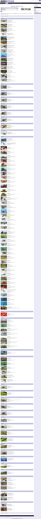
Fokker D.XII (9, 99)
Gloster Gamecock (9, 445)
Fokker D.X (8, 86)
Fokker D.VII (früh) (9, 20)
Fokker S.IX (8, 412)
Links (22, 518)
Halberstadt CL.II (9, 504)
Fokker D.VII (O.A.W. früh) (10, 37)
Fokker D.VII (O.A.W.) (10, 58)
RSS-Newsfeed (36, 5)
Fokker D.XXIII (9, 132)
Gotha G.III (8, 465)
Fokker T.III (8, 419)
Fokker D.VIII (9, 358)
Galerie (5, 4)
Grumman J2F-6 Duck (10, 497)
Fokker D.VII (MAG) (10, 33)
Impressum (20, 518)
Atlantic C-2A (9, 386)
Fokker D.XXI (9, 125)
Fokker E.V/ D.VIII (9, 379)
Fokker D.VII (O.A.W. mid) (10, 45)
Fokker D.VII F (9, 79)
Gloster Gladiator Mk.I (10, 458)
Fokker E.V (8, 371)
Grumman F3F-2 (9, 482)
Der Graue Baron (9, 138)
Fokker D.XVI (9, 112)
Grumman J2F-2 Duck (10, 493)
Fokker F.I (8, 298)
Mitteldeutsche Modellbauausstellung (37, 10)
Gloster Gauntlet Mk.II (10, 451)
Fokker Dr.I (8, 147)
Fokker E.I (8, 313)
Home (3, 4)
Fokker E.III (8, 328)
